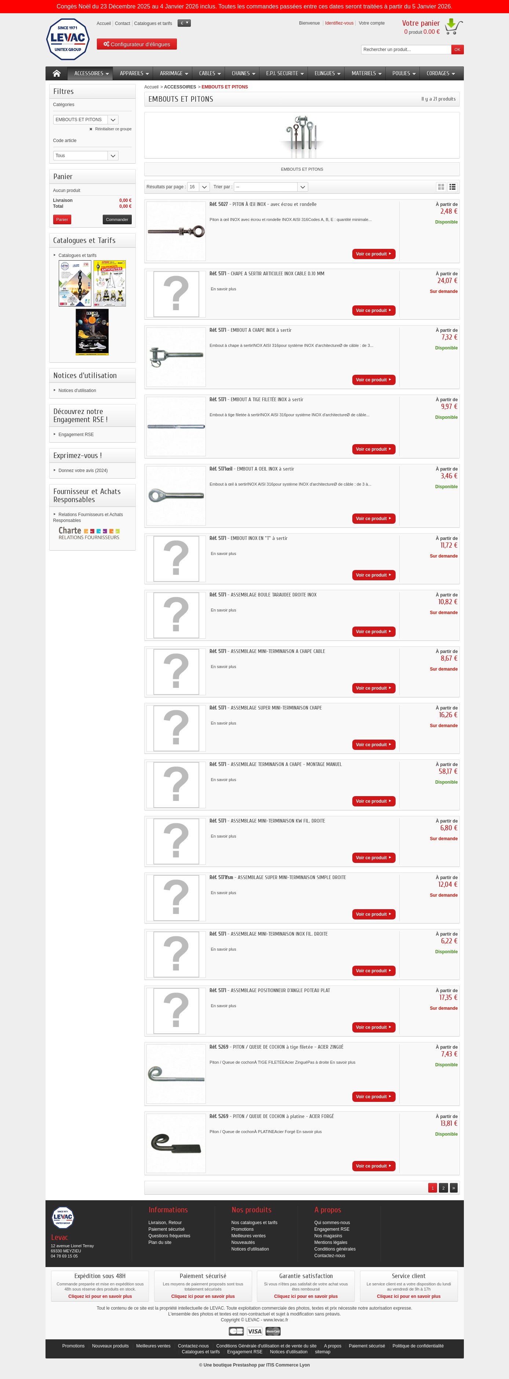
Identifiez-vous (339, 23)
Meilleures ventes (249, 1235)
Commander (117, 219)
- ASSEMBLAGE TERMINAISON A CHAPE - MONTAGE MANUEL (276, 764)
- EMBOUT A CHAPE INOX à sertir (251, 330)
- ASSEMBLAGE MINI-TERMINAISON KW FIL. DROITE (267, 821)
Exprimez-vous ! (77, 455)
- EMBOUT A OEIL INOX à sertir (252, 469)
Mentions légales (331, 1242)
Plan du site (160, 1242)
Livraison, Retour (165, 1222)
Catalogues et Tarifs (84, 240)
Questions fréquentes (169, 1235)
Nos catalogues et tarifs (254, 1222)
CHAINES (244, 73)
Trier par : (223, 186)
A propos (332, 1346)
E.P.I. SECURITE (285, 73)
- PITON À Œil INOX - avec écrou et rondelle (263, 204)
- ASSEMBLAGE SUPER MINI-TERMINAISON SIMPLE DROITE (278, 877)
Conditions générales (335, 1249)
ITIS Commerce (282, 1365)
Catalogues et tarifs (78, 255)
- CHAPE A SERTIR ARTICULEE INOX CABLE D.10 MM (267, 274)
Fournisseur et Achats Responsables (87, 495)
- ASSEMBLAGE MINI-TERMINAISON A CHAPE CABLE (267, 651)
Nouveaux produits (110, 1346)
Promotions (243, 1229)
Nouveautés (243, 1242)
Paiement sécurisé (167, 1229)
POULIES (405, 73)
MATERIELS (367, 73)
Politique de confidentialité (418, 1346)
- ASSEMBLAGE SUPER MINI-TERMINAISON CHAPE (266, 708)
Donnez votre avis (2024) (83, 470)
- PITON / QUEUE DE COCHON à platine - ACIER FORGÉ (272, 1116)
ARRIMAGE (174, 73)
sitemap (322, 1351)
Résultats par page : (166, 186)
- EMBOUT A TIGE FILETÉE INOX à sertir (256, 399)
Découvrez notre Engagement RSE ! (80, 415)
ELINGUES (328, 73)
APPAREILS (135, 73)
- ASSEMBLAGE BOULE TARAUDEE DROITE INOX (263, 595)
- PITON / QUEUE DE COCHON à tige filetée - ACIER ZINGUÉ (276, 1047)
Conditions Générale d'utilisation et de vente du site (266, 1346)
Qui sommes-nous (332, 1222)
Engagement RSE (76, 434)
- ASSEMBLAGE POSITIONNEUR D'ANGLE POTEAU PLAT (270, 990)
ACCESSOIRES (92, 73)
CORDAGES (441, 73)
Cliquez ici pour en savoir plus (100, 1296)
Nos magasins (328, 1235)
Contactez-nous (330, 1255)
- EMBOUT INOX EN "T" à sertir (249, 538)
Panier (63, 176)
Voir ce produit (371, 254)
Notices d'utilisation (85, 375)
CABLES (210, 73)
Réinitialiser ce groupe (113, 129)
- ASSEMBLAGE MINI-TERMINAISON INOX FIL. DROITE (269, 934)
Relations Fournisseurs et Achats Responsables (88, 517)
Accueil (151, 87)
